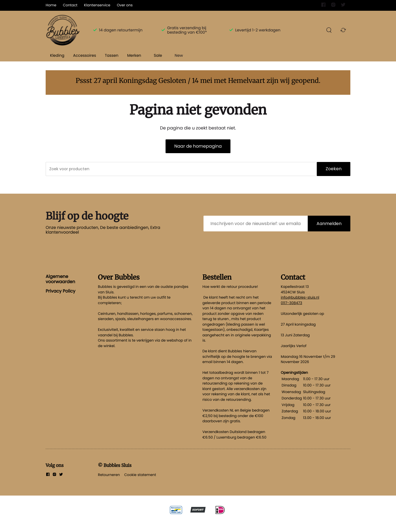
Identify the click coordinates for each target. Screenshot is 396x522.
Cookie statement (140, 474)
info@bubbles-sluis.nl (300, 297)
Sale (158, 55)
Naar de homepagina (198, 146)
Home (51, 5)
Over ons (125, 5)
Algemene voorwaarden (60, 279)
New (179, 55)
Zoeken (334, 169)
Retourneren (109, 474)
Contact (70, 5)
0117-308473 (291, 302)
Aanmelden (329, 223)
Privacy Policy (60, 291)
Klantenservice (97, 5)
